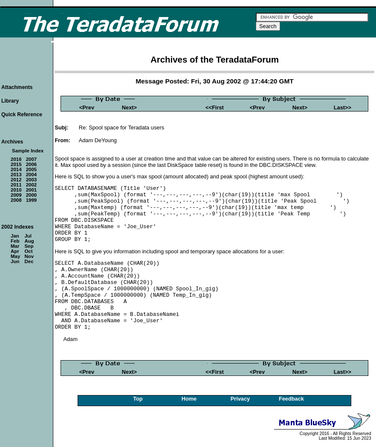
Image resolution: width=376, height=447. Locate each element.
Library (10, 101)
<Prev (86, 107)
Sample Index (27, 150)
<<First (214, 107)
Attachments (17, 87)
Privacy (240, 398)
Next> (129, 107)
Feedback (291, 398)
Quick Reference (21, 114)
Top (138, 398)
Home (189, 398)
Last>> (342, 107)
